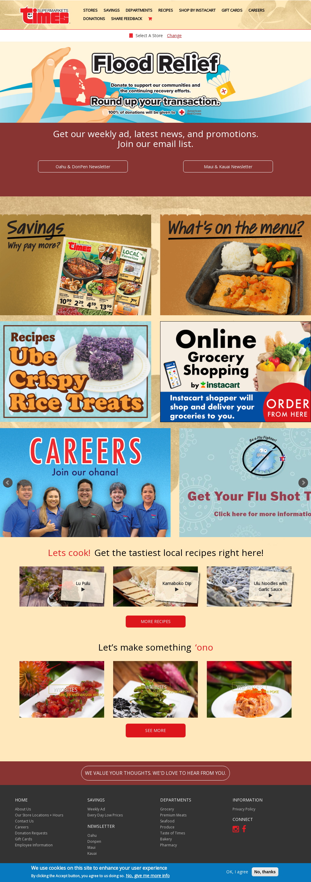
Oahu (92, 835)
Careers (256, 10)
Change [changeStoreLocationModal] (174, 35)
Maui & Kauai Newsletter (228, 166)
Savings (112, 10)
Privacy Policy (244, 809)
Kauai (92, 853)
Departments (139, 10)
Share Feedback (126, 18)
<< (8, 482)
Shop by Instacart (197, 10)
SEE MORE (155, 730)
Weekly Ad (96, 809)
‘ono (155, 647)
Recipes (165, 10)
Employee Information (34, 845)
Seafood (167, 821)
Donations (94, 18)
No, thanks (265, 871)
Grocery (167, 809)
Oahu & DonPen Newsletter (83, 166)
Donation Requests (31, 833)
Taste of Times (172, 833)
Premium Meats (173, 815)
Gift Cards (232, 10)
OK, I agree (237, 872)
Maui (91, 847)
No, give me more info (148, 875)
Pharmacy (168, 845)
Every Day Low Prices (105, 815)
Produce (167, 827)
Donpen (94, 841)
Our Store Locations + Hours (39, 815)
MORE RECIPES (156, 621)
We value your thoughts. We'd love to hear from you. (155, 773)
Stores (90, 10)
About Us (23, 809)
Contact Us (24, 821)
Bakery (166, 839)
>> (303, 482)
